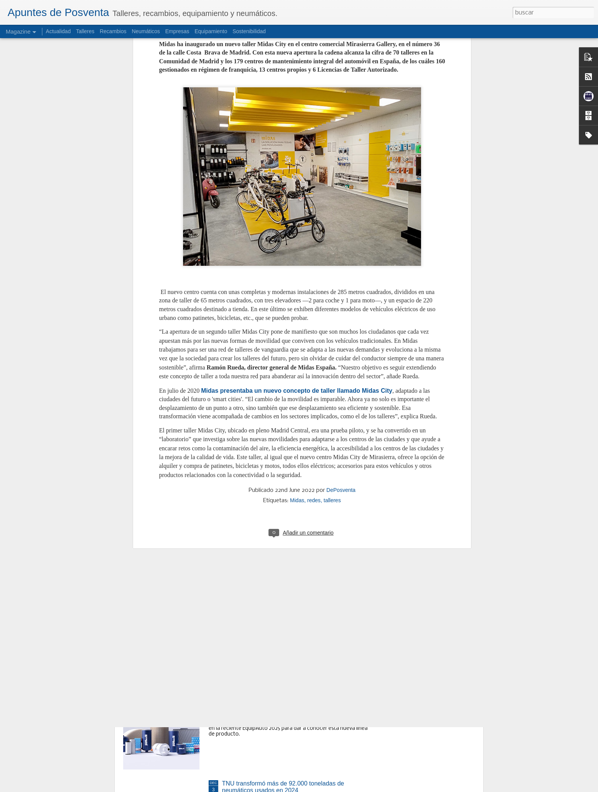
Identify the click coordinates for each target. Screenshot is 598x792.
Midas (297, 351)
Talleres (85, 31)
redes (314, 351)
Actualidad (58, 31)
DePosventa (340, 340)
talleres (332, 351)
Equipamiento (211, 31)
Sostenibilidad (249, 31)
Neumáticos (146, 31)
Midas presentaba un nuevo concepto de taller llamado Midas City (296, 241)
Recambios (113, 31)
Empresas (177, 31)
